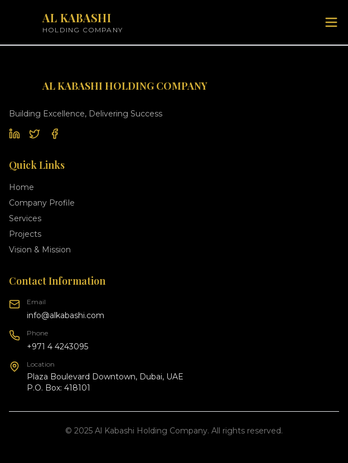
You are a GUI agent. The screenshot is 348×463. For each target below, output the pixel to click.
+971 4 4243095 (57, 347)
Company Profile (42, 203)
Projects (25, 234)
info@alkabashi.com (65, 315)
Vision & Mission (40, 250)
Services (25, 218)
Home (21, 187)
